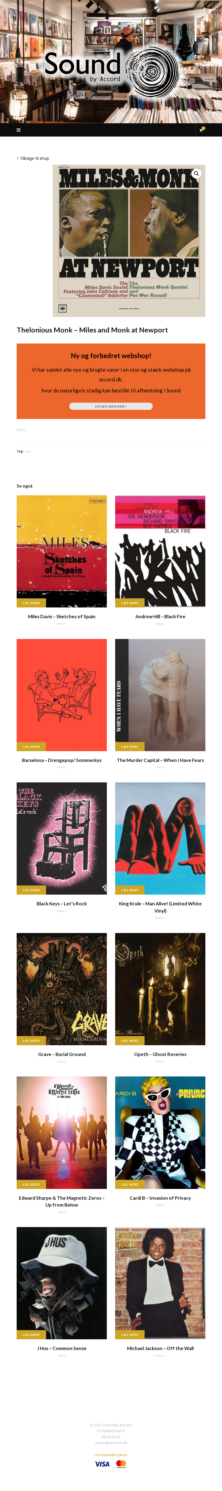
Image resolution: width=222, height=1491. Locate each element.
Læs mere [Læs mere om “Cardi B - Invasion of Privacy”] (129, 1184)
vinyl (22, 430)
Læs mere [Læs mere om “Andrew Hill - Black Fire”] (129, 603)
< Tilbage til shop (33, 158)
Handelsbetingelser (111, 1455)
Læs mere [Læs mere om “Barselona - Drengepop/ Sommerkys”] (31, 746)
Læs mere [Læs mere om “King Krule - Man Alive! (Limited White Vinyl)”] (129, 890)
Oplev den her (111, 406)
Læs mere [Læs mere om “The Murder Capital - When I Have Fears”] (129, 746)
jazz (28, 451)
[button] (196, 174)
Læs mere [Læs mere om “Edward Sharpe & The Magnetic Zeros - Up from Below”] (31, 1184)
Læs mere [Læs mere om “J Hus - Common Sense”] (31, 1335)
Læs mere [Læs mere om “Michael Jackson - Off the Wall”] (129, 1335)
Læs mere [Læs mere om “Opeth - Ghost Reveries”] (129, 1040)
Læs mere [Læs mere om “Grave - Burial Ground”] (31, 1040)
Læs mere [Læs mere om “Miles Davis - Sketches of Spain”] (31, 603)
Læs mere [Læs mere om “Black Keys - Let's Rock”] (31, 890)
